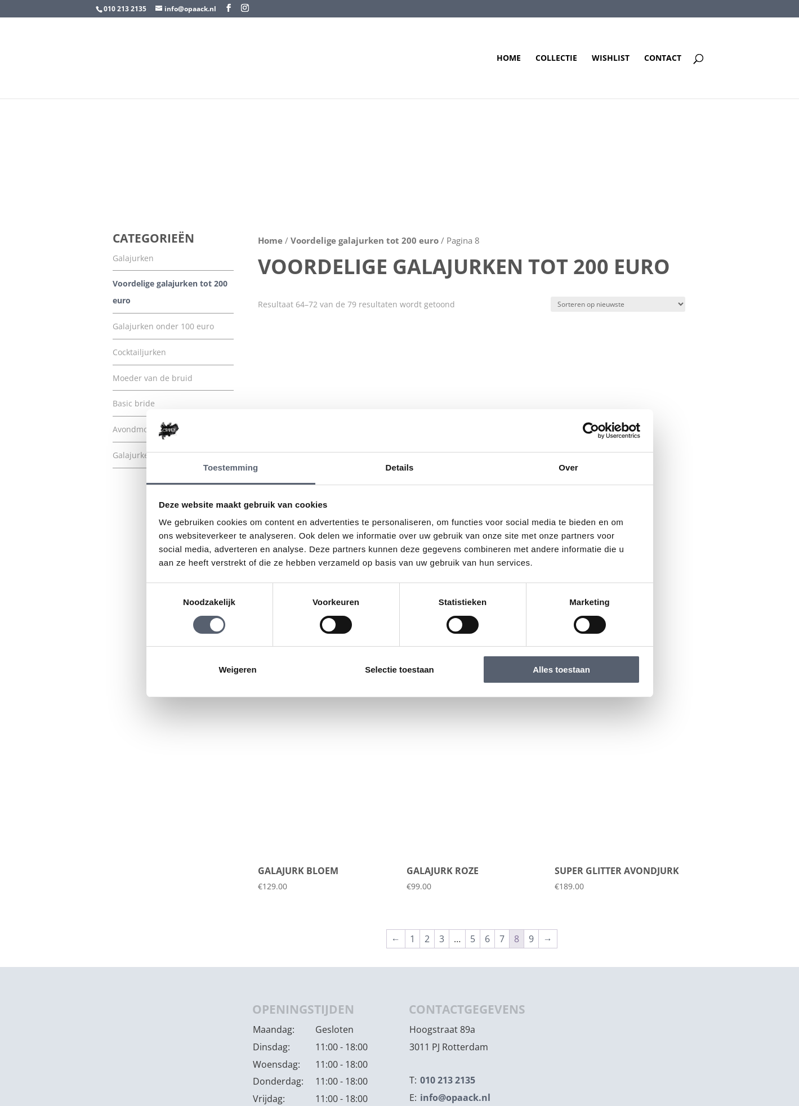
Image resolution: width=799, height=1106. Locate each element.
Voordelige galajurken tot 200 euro (365, 240)
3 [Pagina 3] (441, 939)
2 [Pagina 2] (427, 939)
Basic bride (134, 403)
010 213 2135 (125, 9)
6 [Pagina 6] (487, 939)
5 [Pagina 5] (472, 939)
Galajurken (133, 258)
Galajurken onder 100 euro (163, 326)
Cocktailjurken (139, 352)
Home (509, 58)
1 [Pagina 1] (412, 939)
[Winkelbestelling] (618, 304)
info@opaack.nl (455, 1097)
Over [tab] (568, 467)
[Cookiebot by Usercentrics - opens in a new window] (591, 430)
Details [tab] (400, 467)
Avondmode (135, 429)
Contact (662, 58)
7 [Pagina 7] (502, 939)
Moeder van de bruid (153, 378)
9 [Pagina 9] (531, 939)
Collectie (556, 58)
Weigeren (237, 669)
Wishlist (611, 58)
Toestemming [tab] (230, 467)
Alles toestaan (561, 669)
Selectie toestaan (399, 669)
